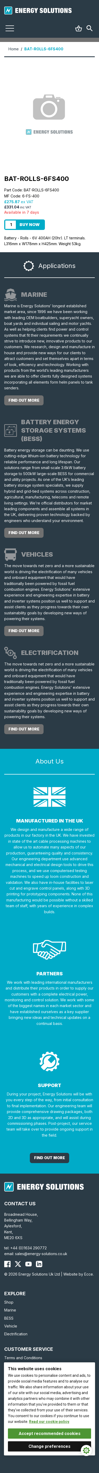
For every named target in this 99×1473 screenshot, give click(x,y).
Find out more (23, 400)
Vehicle (10, 1326)
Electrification (15, 1334)
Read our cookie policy (49, 1422)
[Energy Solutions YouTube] (28, 1264)
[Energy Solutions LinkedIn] (39, 1264)
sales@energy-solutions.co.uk (41, 1253)
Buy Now (30, 224)
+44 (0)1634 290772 (28, 1248)
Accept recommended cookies (50, 1433)
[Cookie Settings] (86, 1450)
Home (13, 49)
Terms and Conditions (23, 1358)
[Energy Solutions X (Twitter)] (18, 1264)
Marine (10, 1310)
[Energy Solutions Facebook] (7, 1264)
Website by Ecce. (78, 1274)
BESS (8, 1318)
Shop (8, 1302)
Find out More (49, 1157)
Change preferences (49, 1446)
